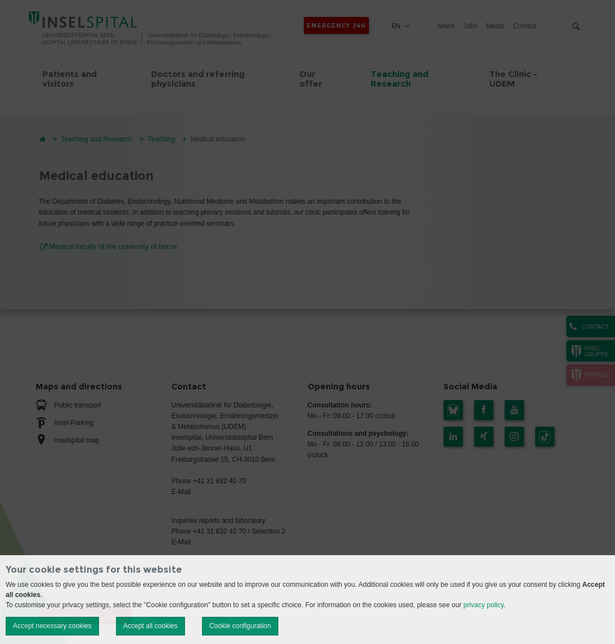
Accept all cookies (150, 626)
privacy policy (483, 605)
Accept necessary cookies (52, 626)
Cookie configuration (240, 626)
